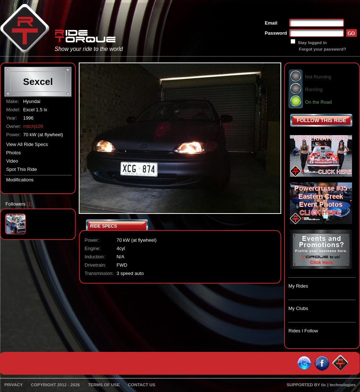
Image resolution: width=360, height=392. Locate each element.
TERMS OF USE (104, 384)
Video (12, 161)
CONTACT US (141, 384)
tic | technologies (338, 384)
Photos (13, 152)
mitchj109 (33, 126)
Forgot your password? (322, 49)
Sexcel (38, 81)
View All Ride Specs (27, 144)
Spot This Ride (21, 169)
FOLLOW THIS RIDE (321, 120)
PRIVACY (13, 384)
